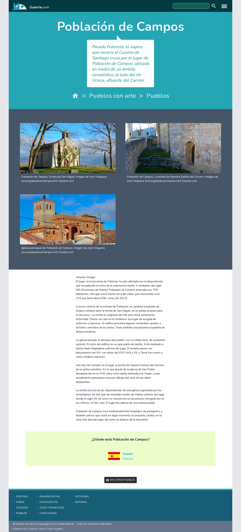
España (128, 454)
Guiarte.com (19, 528)
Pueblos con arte (112, 96)
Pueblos (158, 96)
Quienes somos (36, 528)
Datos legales (55, 528)
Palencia (128, 459)
